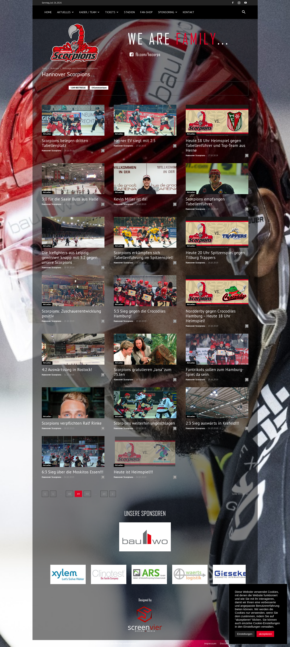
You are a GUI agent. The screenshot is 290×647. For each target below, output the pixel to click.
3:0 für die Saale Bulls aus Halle (70, 199)
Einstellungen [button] (244, 633)
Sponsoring (167, 12)
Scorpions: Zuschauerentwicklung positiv (71, 314)
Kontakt (188, 12)
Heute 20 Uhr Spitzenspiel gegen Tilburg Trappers (215, 255)
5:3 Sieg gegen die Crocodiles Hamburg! (140, 314)
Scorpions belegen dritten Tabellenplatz (65, 143)
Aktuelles (65, 12)
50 (87, 493)
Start (44, 68)
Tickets (111, 12)
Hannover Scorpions (51, 150)
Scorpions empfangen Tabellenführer (205, 201)
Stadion (129, 12)
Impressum (210, 643)
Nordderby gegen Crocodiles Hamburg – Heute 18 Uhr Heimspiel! (211, 316)
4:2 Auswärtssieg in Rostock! (67, 369)
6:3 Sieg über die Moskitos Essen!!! (72, 472)
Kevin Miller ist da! (130, 199)
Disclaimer (225, 643)
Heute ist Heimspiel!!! (133, 472)
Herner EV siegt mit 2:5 (134, 140)
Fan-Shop (146, 12)
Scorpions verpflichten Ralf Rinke (72, 423)
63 (104, 493)
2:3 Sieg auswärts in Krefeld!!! (212, 423)
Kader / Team (89, 12)
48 (69, 493)
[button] (243, 12)
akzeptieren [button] (265, 633)
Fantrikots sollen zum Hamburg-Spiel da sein (214, 372)
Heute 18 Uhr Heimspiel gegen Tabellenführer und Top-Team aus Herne (215, 145)
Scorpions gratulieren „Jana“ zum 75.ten (142, 372)
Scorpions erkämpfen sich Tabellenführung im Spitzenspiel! (143, 255)
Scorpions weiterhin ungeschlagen (144, 423)
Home (48, 12)
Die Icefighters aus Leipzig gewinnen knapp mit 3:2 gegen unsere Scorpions (69, 257)
